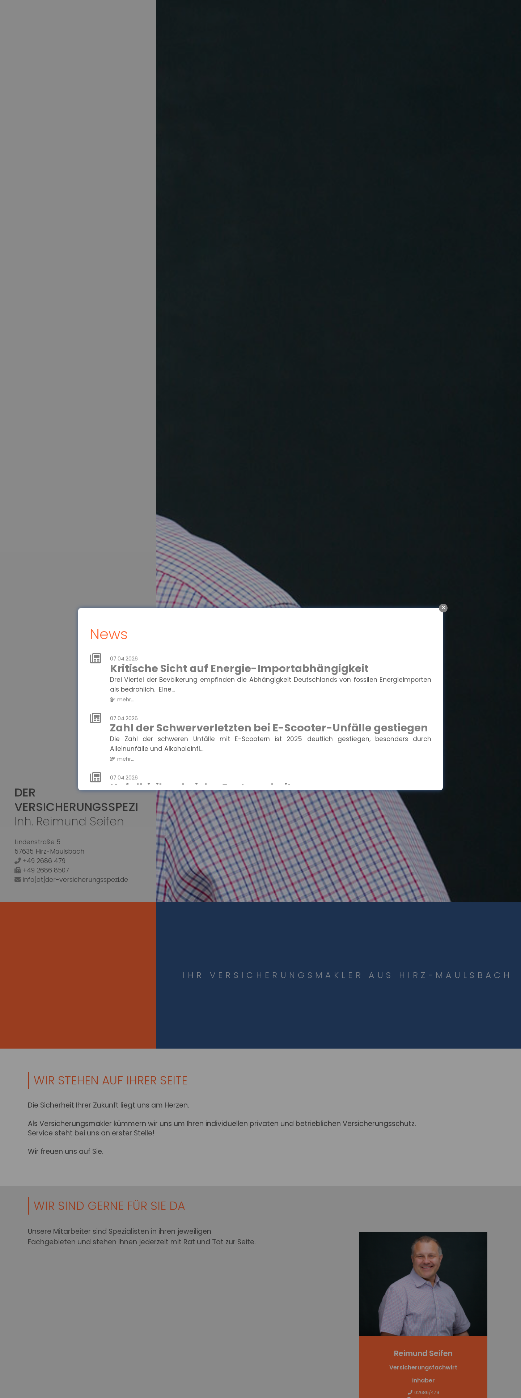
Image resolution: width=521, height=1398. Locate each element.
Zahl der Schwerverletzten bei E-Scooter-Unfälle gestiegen (269, 728)
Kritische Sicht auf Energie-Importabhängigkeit (239, 668)
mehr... (125, 699)
